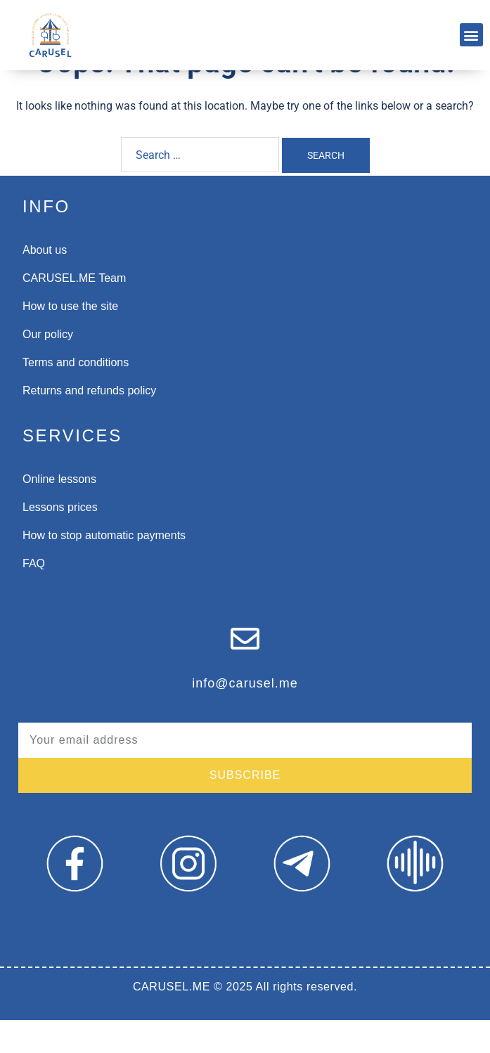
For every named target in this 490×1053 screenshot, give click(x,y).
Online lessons (59, 512)
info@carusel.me (244, 716)
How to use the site (70, 339)
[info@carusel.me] (245, 671)
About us (44, 283)
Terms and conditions (75, 395)
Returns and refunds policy (89, 423)
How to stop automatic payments (104, 568)
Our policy (47, 367)
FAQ (33, 596)
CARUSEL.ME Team (74, 311)
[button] (471, 34)
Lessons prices (60, 540)
